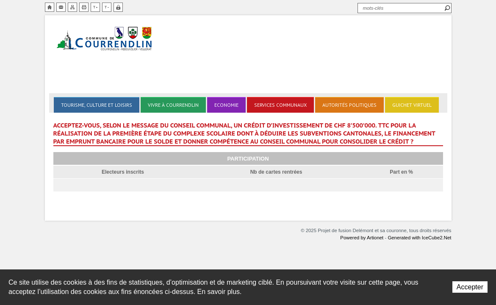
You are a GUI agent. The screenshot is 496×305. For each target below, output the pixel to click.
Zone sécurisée (118, 7)
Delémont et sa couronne (105, 39)
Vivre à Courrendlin (173, 105)
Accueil (49, 7)
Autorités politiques (349, 105)
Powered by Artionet (361, 237)
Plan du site (72, 7)
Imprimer (84, 7)
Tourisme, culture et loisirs (96, 105)
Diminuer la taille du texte (106, 7)
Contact (61, 7)
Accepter (470, 287)
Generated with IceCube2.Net (419, 237)
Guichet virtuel (412, 105)
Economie (226, 105)
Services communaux (280, 105)
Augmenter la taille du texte (95, 7)
